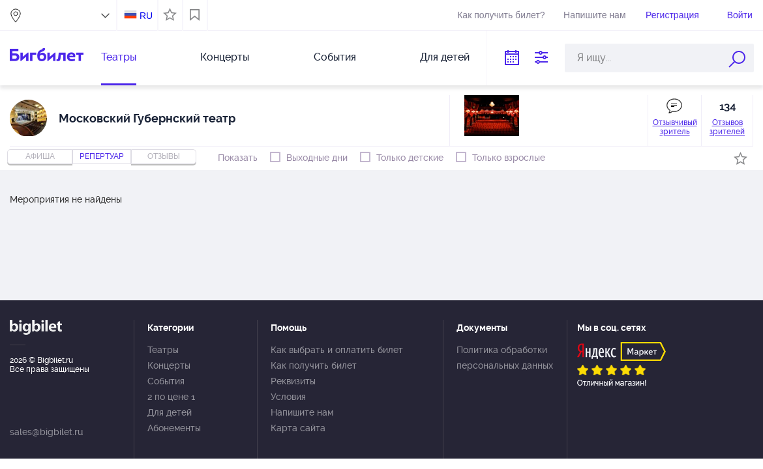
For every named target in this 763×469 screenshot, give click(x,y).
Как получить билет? (501, 15)
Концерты (224, 57)
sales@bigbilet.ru (46, 432)
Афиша (40, 156)
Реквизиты (293, 381)
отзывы (163, 156)
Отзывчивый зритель (675, 127)
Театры (118, 57)
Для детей (445, 57)
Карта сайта (298, 428)
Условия (288, 396)
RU (146, 15)
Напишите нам (594, 15)
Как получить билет (314, 365)
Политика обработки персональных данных (504, 358)
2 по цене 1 (171, 396)
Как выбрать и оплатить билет (337, 350)
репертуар (102, 156)
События (335, 57)
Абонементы (174, 428)
